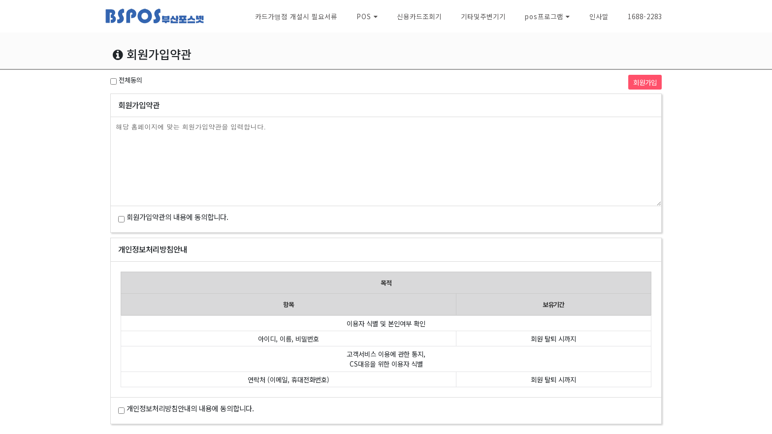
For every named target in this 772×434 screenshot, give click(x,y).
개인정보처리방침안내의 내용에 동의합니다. (190, 408)
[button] (367, 16)
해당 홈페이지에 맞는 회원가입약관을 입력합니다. (386, 161)
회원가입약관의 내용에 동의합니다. (177, 217)
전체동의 (130, 80)
